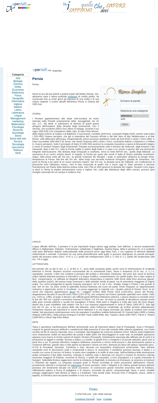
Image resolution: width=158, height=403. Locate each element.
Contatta (107, 399)
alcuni (72, 292)
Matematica (18, 124)
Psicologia (18, 127)
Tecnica (18, 141)
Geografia (17, 98)
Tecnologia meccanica (18, 146)
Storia (18, 135)
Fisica (18, 95)
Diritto (18, 87)
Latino (18, 109)
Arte (18, 78)
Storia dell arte (18, 138)
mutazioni (72, 96)
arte (134, 119)
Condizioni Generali (84, 399)
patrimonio (76, 365)
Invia (99, 399)
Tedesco (18, 150)
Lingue (18, 115)
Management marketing (18, 120)
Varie (18, 153)
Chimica (18, 84)
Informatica (18, 101)
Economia (18, 89)
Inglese (18, 104)
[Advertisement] (79, 39)
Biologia (18, 81)
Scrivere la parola (130, 101)
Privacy (93, 389)
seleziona (134, 116)
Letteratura (18, 112)
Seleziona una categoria (134, 110)
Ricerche (18, 130)
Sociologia (18, 132)
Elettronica (18, 92)
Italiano (18, 107)
